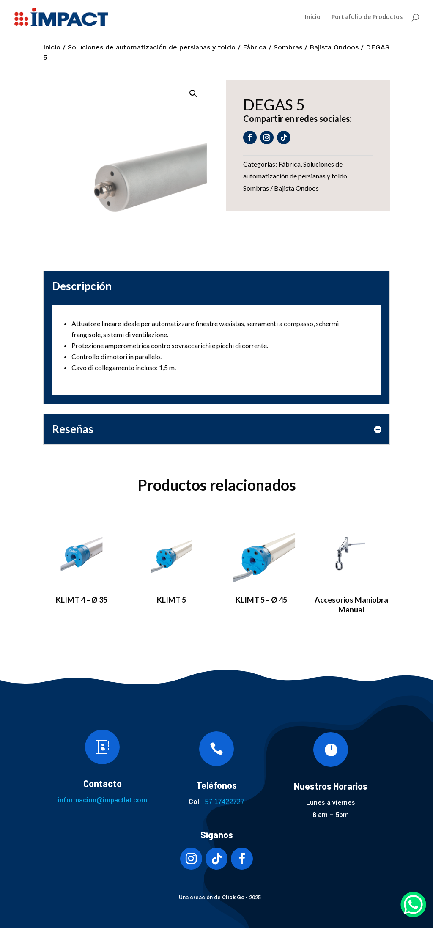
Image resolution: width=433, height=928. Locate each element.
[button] (193, 93)
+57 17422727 (222, 801)
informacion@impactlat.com (102, 800)
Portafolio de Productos (367, 17)
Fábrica (254, 47)
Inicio (313, 17)
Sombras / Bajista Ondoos (316, 47)
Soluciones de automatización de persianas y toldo (152, 47)
